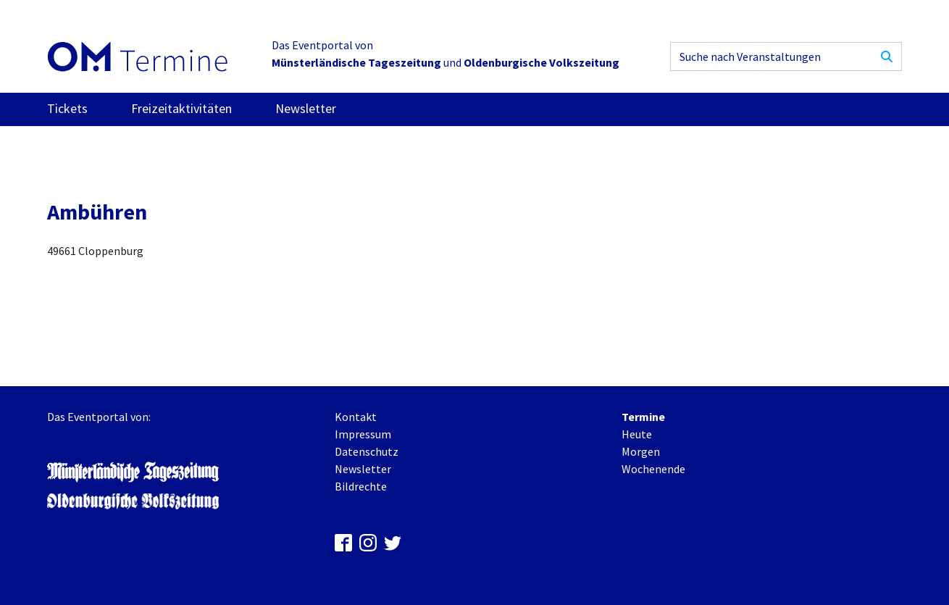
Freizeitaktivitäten (181, 108)
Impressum (363, 434)
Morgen (641, 451)
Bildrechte (361, 486)
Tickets (67, 108)
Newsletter (305, 108)
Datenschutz (366, 451)
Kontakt (356, 416)
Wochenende (653, 469)
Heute (637, 434)
